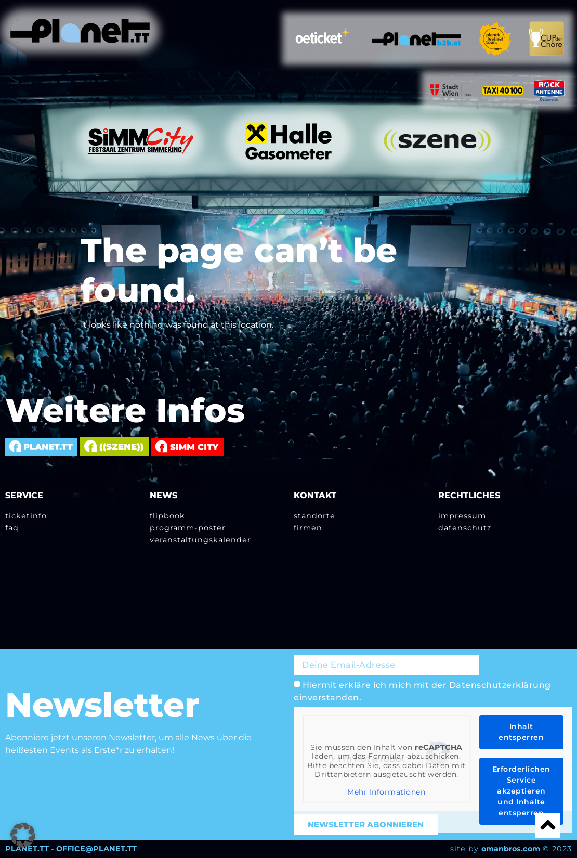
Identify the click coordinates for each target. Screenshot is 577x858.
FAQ (12, 527)
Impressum (462, 516)
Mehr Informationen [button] (386, 792)
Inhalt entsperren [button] (521, 732)
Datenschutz (464, 527)
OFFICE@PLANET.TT (96, 848)
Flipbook (167, 516)
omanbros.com (510, 848)
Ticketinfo (26, 516)
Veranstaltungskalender (200, 539)
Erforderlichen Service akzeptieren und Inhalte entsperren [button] (521, 790)
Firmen (308, 527)
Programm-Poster (188, 527)
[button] (23, 835)
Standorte (314, 516)
